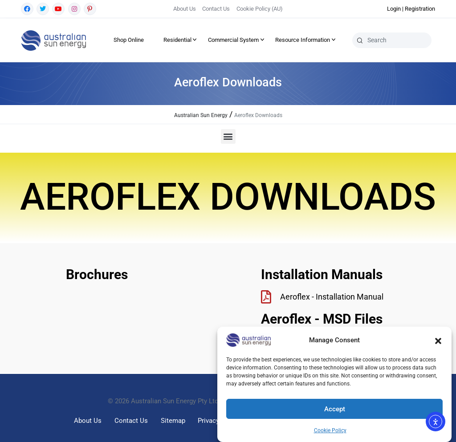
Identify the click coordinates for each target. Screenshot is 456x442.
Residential (177, 39)
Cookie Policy (330, 430)
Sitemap (173, 421)
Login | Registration (411, 8)
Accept (334, 409)
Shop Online (129, 39)
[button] (438, 340)
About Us (184, 8)
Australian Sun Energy (201, 115)
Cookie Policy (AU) (259, 8)
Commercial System (233, 39)
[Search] (360, 40)
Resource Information (302, 39)
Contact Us (216, 8)
